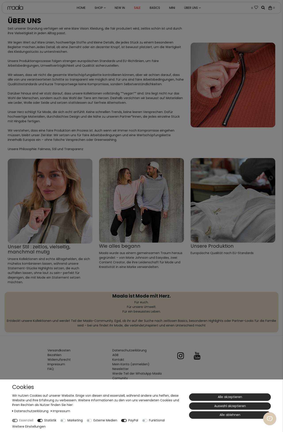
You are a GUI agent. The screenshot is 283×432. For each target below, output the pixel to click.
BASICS (155, 8)
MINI (172, 8)
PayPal (133, 420)
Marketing (75, 420)
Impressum (56, 364)
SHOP (100, 8)
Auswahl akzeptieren (230, 406)
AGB (115, 355)
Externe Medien (105, 420)
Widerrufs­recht (59, 359)
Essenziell (26, 420)
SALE (137, 8)
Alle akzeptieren (230, 397)
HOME (81, 8)
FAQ (51, 369)
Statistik (50, 420)
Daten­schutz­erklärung (129, 350)
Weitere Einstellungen (29, 426)
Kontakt (118, 359)
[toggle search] (263, 8)
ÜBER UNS (192, 8)
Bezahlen (54, 355)
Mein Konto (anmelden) (130, 364)
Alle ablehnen (230, 415)
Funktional (157, 420)
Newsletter (120, 369)
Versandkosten (59, 350)
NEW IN (120, 8)
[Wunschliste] (255, 8)
